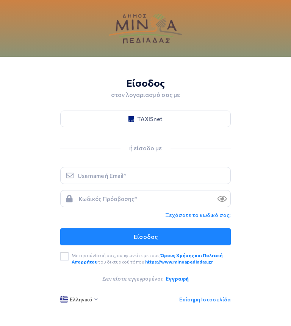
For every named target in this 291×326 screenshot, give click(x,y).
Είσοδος (146, 236)
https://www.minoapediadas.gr (179, 261)
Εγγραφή (177, 278)
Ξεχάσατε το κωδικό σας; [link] (198, 215)
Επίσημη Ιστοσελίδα (205, 299)
